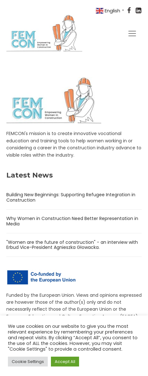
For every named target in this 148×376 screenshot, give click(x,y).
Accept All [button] (65, 362)
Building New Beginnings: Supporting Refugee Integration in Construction (70, 197)
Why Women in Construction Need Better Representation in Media (72, 221)
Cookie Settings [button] (28, 362)
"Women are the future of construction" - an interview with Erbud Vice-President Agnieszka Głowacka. (72, 245)
